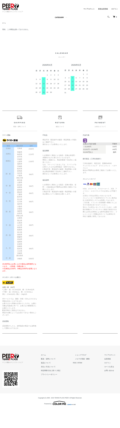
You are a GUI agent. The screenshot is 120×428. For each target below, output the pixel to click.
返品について (56, 363)
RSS (83, 363)
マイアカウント (89, 9)
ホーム (4, 23)
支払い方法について (59, 367)
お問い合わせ (111, 371)
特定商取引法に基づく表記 (61, 371)
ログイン (114, 9)
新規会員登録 (103, 9)
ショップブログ (87, 355)
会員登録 (109, 359)
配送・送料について (59, 359)
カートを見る (111, 367)
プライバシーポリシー (60, 375)
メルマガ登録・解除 (89, 359)
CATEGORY (59, 17)
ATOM (88, 363)
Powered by (60, 403)
